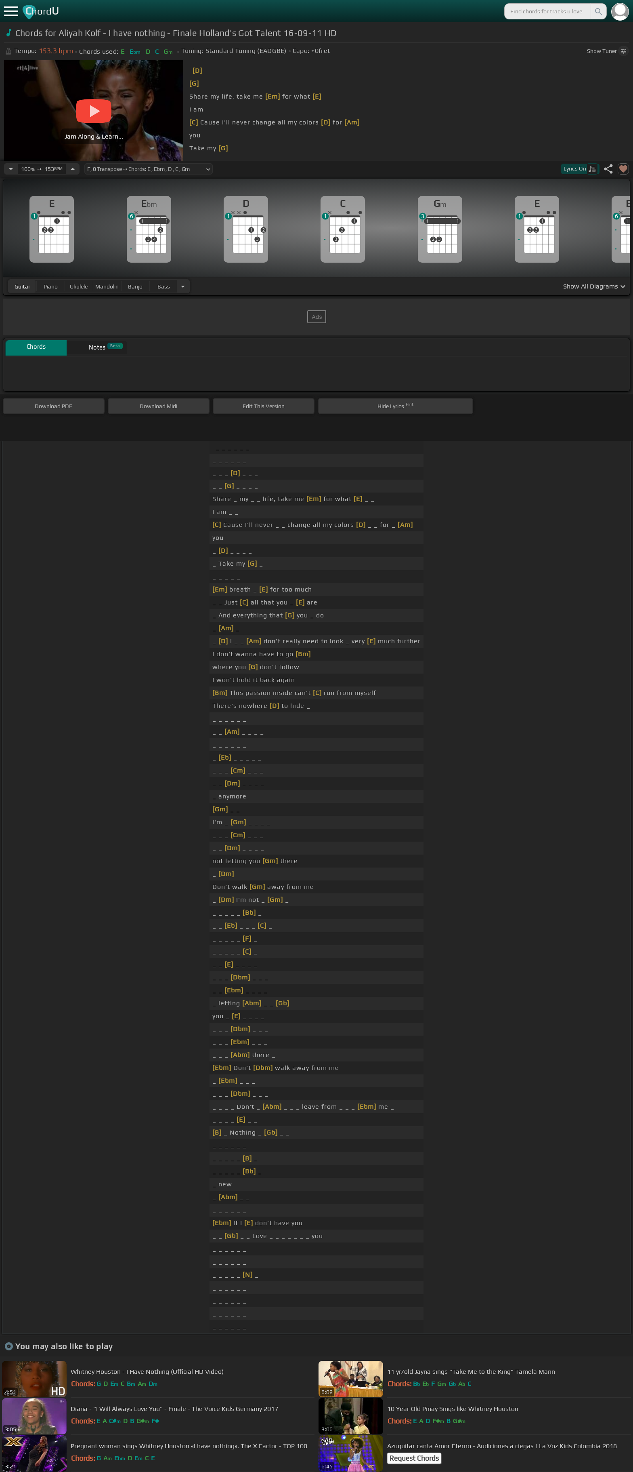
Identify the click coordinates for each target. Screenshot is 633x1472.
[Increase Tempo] (73, 169)
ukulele (79, 286)
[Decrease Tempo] (11, 169)
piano (51, 286)
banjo (135, 286)
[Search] (598, 11)
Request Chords (414, 1458)
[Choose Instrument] (183, 286)
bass (163, 286)
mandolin (107, 286)
